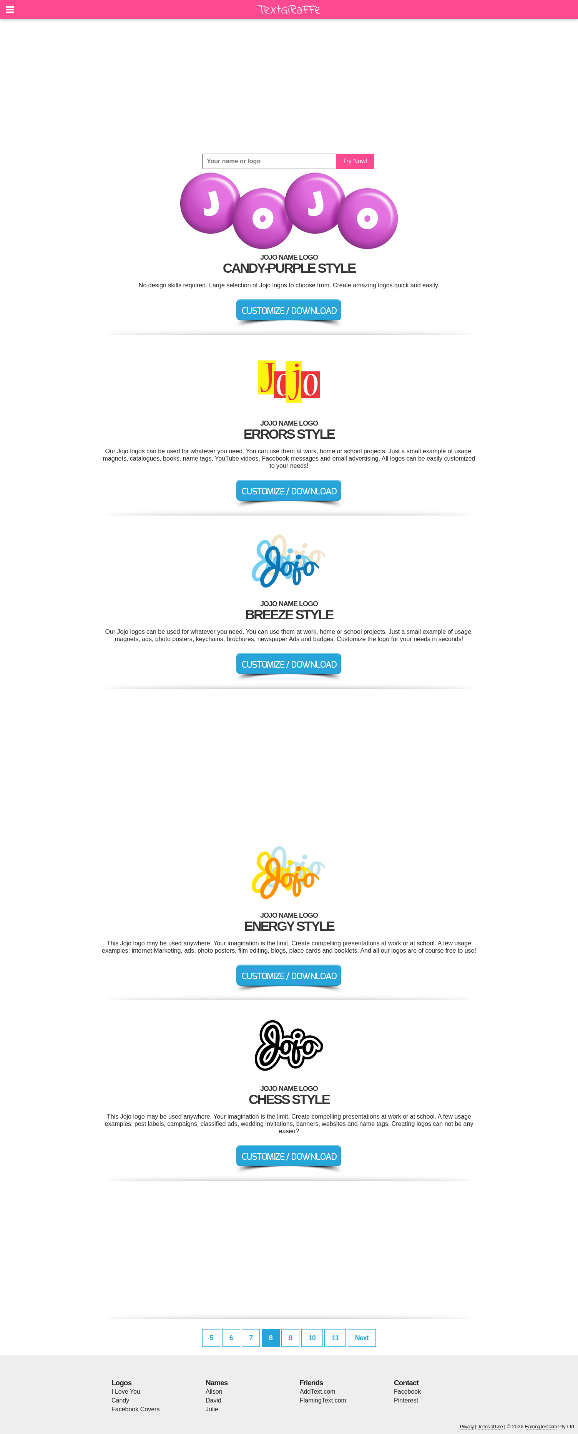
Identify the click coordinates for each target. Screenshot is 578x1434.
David (213, 1400)
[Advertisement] (289, 86)
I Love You (125, 1391)
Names (217, 1383)
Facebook (407, 1391)
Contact (406, 1383)
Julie (212, 1409)
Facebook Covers (135, 1409)
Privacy (467, 1426)
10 (312, 1338)
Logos (121, 1383)
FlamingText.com (323, 1400)
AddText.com (317, 1391)
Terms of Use (490, 1426)
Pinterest (406, 1400)
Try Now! (355, 161)
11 (335, 1338)
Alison (214, 1391)
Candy (120, 1400)
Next (362, 1338)
